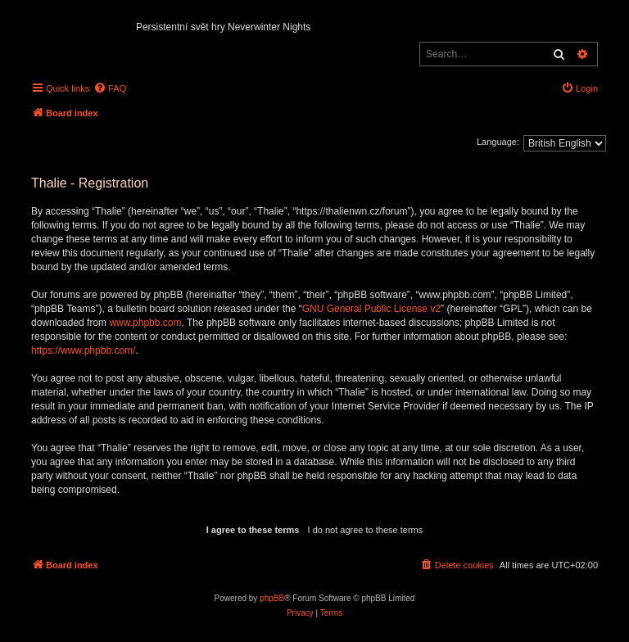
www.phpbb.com (145, 322)
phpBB (272, 598)
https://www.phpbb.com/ (83, 350)
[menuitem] (109, 88)
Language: (498, 142)
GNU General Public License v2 (371, 308)
